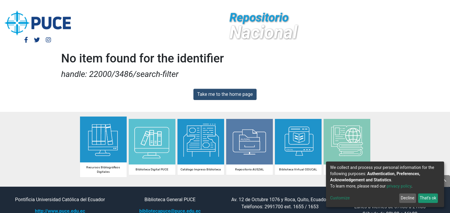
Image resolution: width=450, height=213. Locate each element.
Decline (407, 198)
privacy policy (399, 186)
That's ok (428, 198)
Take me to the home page (225, 94)
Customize (340, 198)
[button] (393, 5)
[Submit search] (402, 5)
